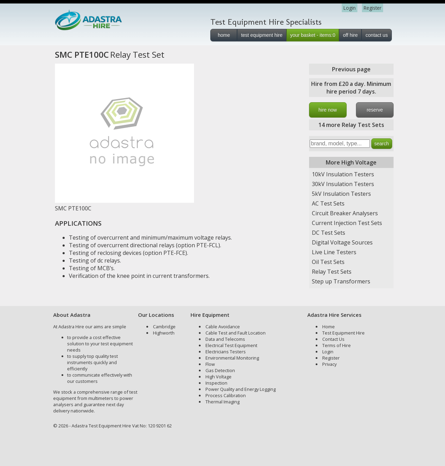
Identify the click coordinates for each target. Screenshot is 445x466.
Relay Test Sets (331, 271)
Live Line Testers (334, 252)
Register (372, 8)
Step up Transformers (341, 281)
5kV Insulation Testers (341, 194)
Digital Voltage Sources (342, 242)
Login (349, 8)
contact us (377, 35)
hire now (327, 110)
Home (328, 326)
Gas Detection (220, 370)
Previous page (351, 69)
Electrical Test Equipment (231, 345)
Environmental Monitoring (232, 358)
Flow (210, 364)
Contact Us (333, 339)
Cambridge (164, 326)
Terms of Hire (336, 345)
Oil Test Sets (328, 262)
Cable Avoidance (222, 326)
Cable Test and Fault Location (235, 333)
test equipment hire (261, 35)
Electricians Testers (225, 351)
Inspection (216, 383)
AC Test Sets (328, 203)
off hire (350, 35)
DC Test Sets (328, 232)
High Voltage (218, 376)
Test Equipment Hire (343, 333)
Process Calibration (225, 395)
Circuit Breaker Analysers (345, 213)
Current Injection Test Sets (347, 223)
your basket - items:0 (312, 35)
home (224, 35)
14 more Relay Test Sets (351, 125)
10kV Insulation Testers (343, 174)
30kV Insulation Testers (343, 184)
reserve (375, 110)
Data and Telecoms (225, 339)
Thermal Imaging (222, 402)
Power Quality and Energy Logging (240, 389)
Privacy (329, 364)
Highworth (164, 333)
